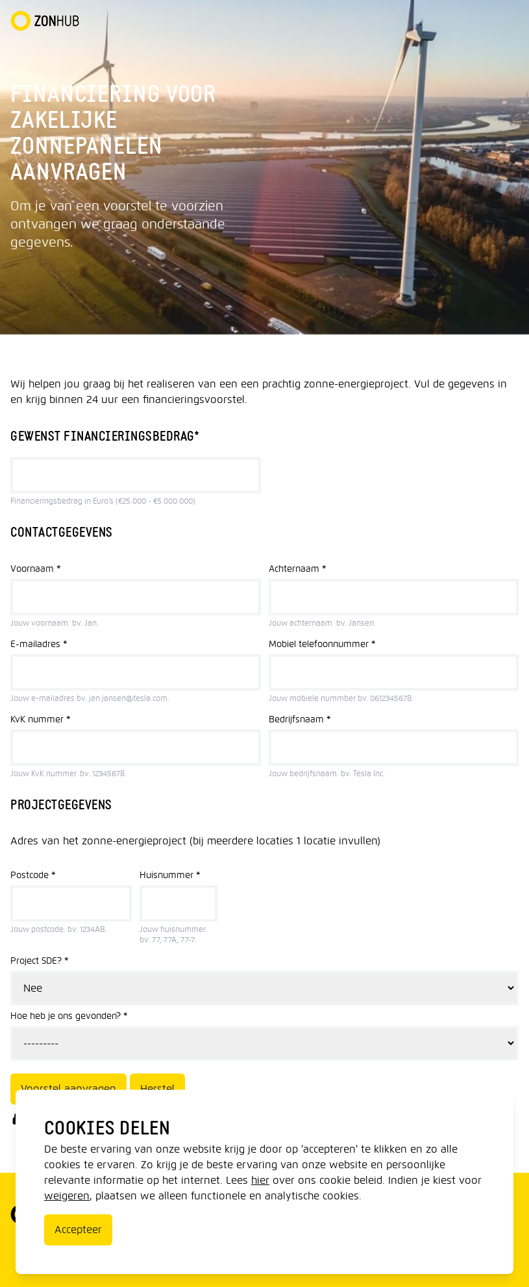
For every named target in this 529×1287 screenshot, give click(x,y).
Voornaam (35, 568)
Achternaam (297, 568)
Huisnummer (170, 875)
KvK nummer (40, 719)
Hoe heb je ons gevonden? (69, 1016)
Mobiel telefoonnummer (322, 644)
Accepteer (78, 1229)
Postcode (33, 875)
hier (260, 1180)
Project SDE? (39, 960)
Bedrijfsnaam (300, 719)
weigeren (67, 1196)
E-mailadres (39, 644)
